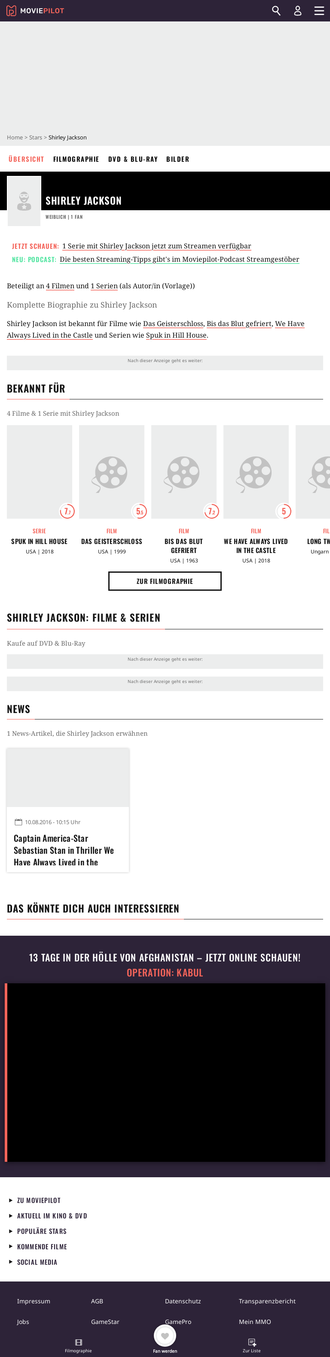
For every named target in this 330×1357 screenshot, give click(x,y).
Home (15, 137)
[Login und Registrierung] (298, 10)
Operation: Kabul (165, 972)
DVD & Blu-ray (133, 158)
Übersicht (27, 158)
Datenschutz (183, 1301)
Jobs (23, 1322)
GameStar (105, 1322)
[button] (79, 1347)
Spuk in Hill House (176, 335)
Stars (35, 137)
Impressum (33, 1301)
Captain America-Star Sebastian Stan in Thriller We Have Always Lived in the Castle (64, 848)
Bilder (177, 158)
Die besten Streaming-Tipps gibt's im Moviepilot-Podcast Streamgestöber (179, 259)
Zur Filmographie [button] (165, 581)
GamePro (178, 1322)
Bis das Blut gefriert (239, 323)
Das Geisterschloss (173, 323)
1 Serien (104, 285)
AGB (97, 1301)
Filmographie (76, 158)
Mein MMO (255, 1322)
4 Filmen (60, 285)
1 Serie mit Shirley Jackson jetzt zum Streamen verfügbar (156, 246)
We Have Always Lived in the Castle (256, 546)
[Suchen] (276, 10)
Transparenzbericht (267, 1301)
